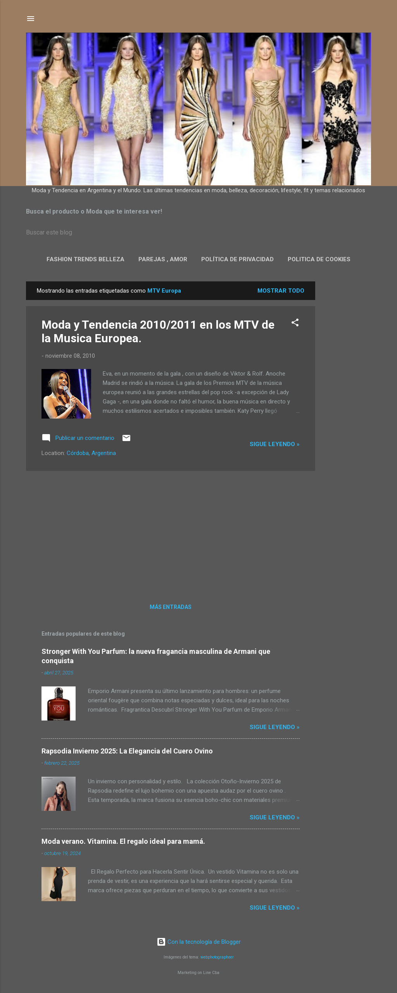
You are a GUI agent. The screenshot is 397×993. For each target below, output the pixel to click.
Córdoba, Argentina (91, 453)
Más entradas (171, 607)
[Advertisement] (346, 397)
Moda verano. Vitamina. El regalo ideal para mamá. (123, 841)
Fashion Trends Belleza (85, 259)
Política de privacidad (237, 259)
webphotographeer (217, 957)
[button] (295, 324)
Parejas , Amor (162, 259)
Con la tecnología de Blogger (199, 941)
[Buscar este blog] (198, 232)
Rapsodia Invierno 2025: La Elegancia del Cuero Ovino (127, 751)
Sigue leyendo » (275, 444)
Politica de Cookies (319, 259)
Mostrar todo (280, 290)
